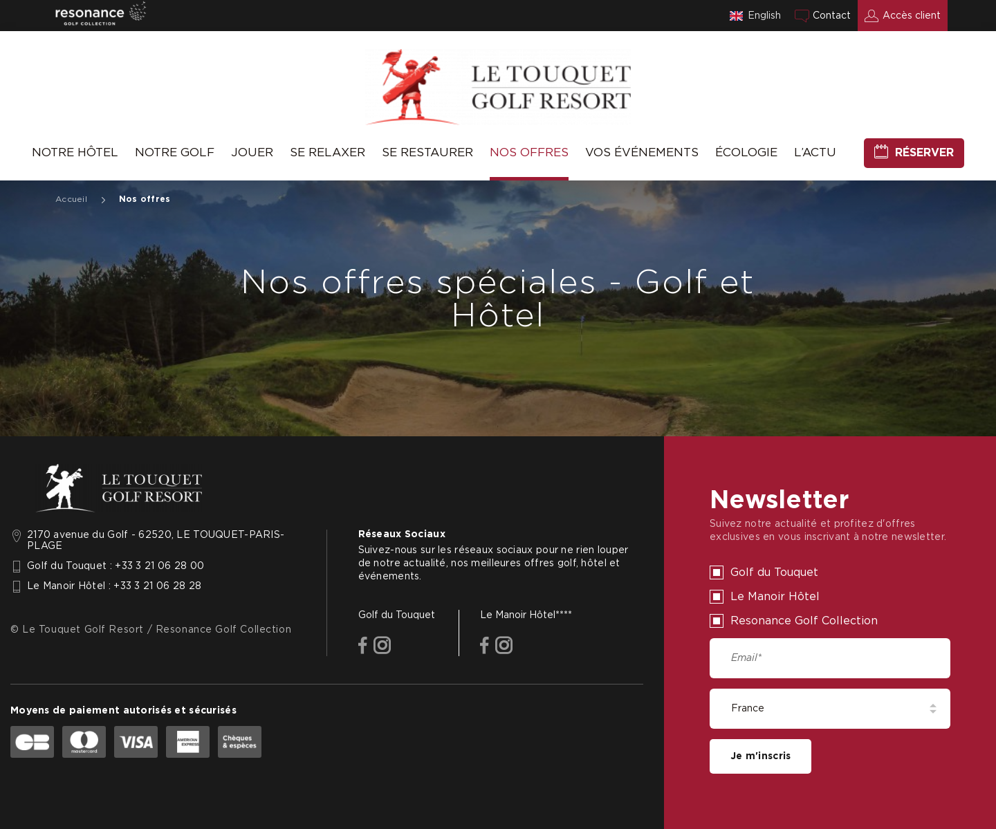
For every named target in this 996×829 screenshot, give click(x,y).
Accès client (912, 16)
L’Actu (815, 152)
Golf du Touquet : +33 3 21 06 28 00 (115, 566)
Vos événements (642, 152)
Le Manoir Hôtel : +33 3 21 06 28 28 (114, 586)
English (764, 16)
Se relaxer (327, 152)
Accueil (71, 199)
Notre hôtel (75, 152)
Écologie (746, 152)
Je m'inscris (760, 756)
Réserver (924, 152)
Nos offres (529, 152)
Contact (832, 16)
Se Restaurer (427, 152)
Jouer (252, 152)
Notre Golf (174, 152)
